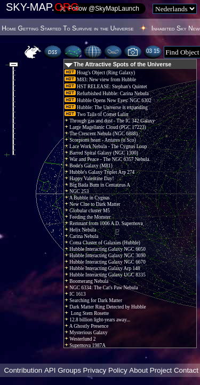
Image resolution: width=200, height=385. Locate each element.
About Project (150, 370)
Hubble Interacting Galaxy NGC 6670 (105, 262)
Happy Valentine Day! (89, 178)
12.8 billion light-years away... (97, 319)
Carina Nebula (81, 236)
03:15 (152, 51)
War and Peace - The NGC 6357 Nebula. (107, 159)
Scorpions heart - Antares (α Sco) (100, 140)
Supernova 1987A (85, 345)
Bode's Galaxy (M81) (89, 165)
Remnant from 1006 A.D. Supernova (104, 223)
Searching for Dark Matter (93, 300)
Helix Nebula (80, 230)
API (49, 370)
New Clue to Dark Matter (93, 204)
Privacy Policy (105, 370)
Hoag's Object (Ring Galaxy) (100, 72)
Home (9, 28)
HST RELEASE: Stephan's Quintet (106, 86)
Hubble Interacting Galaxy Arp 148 (102, 268)
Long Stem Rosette (87, 313)
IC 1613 (75, 294)
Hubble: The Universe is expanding (106, 107)
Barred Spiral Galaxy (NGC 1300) (101, 153)
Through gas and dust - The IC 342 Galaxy (110, 121)
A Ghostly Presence (86, 326)
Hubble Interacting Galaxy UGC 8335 (105, 275)
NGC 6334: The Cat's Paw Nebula (101, 287)
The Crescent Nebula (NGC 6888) (101, 133)
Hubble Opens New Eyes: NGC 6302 (108, 100)
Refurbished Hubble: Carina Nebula (107, 93)
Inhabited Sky (169, 28)
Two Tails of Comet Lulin (97, 114)
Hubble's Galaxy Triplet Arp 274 (99, 172)
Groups (69, 370)
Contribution (23, 370)
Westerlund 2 (80, 339)
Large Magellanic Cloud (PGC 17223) (105, 127)
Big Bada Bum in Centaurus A (97, 185)
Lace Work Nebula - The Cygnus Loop (106, 146)
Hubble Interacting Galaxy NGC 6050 (105, 249)
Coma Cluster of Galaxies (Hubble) (102, 242)
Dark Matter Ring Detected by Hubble (105, 307)
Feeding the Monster (88, 217)
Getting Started (39, 28)
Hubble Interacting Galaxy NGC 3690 (105, 255)
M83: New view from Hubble (100, 79)
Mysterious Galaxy (86, 332)
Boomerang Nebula (86, 281)
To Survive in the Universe (98, 28)
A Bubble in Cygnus (87, 198)
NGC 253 (77, 191)
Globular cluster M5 (87, 210)
